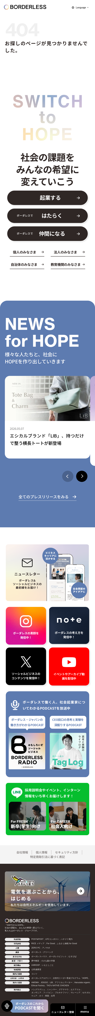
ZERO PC (35, 948)
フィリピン (48, 992)
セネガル (86, 992)
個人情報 (41, 852)
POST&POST (37, 939)
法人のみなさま (65, 252)
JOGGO (44, 982)
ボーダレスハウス (39, 956)
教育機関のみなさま (66, 264)
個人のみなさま (24, 252)
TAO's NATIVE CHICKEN (58, 985)
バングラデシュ (38, 989)
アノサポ (46, 948)
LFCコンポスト (52, 939)
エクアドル (75, 989)
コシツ (34, 974)
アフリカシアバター (63, 982)
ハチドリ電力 (67, 939)
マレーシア (75, 992)
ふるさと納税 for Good (67, 943)
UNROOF (35, 965)
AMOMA (35, 982)
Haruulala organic (82, 982)
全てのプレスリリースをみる (44, 496)
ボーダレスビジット (58, 956)
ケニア (34, 996)
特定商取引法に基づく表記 (47, 857)
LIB (51, 982)
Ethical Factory (38, 985)
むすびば (72, 956)
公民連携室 (36, 969)
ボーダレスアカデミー (41, 978)
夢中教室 (35, 961)
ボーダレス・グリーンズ (42, 952)
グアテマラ (64, 989)
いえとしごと (48, 965)
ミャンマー (52, 989)
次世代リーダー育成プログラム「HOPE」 (71, 978)
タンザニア (36, 992)
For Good (51, 943)
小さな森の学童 (48, 961)
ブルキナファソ (62, 992)
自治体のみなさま (24, 264)
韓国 (47, 996)
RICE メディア (38, 943)
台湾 (53, 996)
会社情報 (22, 852)
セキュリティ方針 (66, 852)
